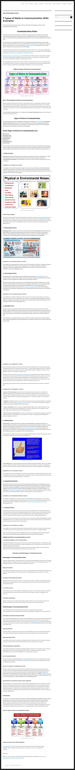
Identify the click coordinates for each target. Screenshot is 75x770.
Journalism (64, 3)
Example (31, 3)
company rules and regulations (42, 217)
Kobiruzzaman (6, 746)
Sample (36, 3)
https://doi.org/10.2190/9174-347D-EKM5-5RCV (13, 758)
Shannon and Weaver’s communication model (13, 55)
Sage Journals (38, 121)
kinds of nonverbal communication (28, 428)
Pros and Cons (48, 3)
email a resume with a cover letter (20, 402)
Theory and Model (56, 3)
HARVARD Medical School (36, 621)
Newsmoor (7, 765)
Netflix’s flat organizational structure (35, 501)
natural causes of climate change (24, 374)
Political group (26, 660)
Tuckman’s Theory (46, 673)
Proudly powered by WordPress (15, 765)
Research (70, 3)
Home (23, 3)
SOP (27, 395)
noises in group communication (29, 286)
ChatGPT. (32, 563)
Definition (41, 3)
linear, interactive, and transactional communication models (20, 52)
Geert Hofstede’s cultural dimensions (16, 490)
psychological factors (41, 276)
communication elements (30, 45)
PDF (27, 3)
